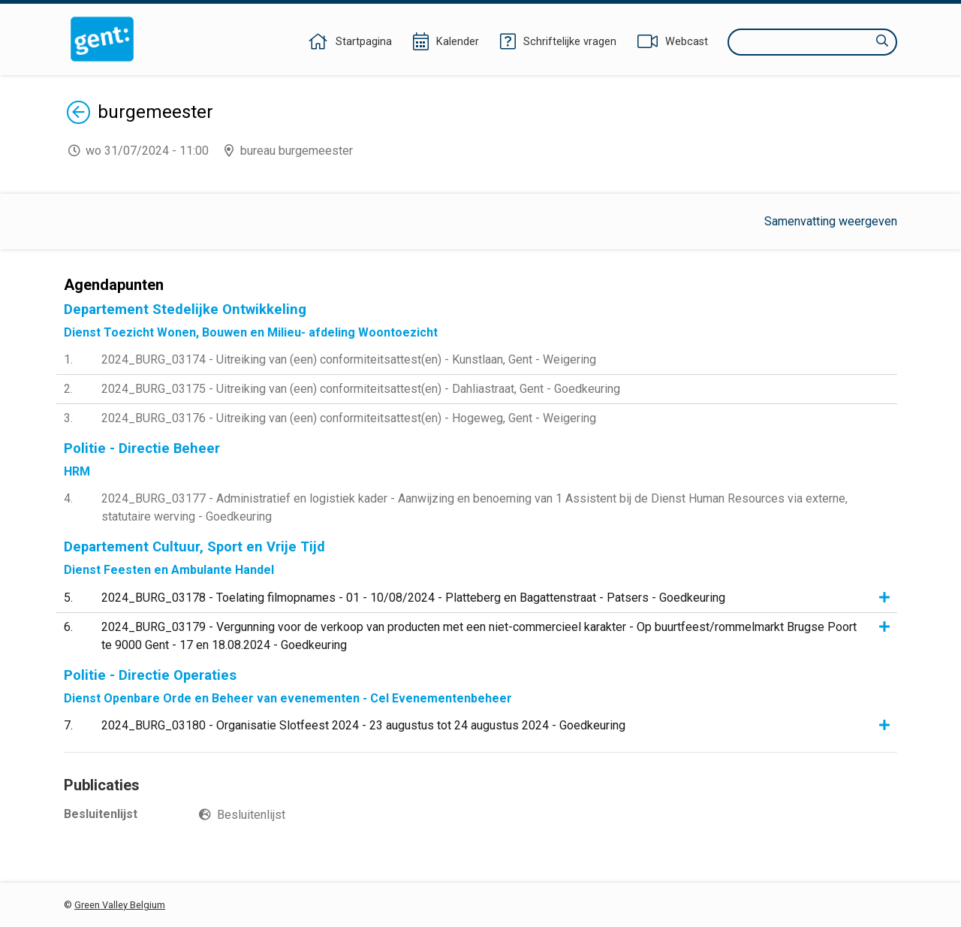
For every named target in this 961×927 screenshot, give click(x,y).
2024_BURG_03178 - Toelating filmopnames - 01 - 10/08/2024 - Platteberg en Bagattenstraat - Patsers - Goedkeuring (413, 597)
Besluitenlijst (251, 815)
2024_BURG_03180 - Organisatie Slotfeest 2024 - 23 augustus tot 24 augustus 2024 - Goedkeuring (363, 725)
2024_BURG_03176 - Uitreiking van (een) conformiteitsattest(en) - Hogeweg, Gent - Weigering (348, 418)
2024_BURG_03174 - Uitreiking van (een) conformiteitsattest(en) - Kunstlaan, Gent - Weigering (348, 359)
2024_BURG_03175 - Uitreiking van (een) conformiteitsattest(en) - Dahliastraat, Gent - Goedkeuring (360, 389)
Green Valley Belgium (119, 904)
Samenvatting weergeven (830, 221)
